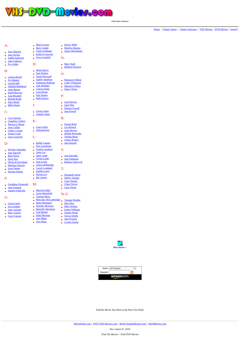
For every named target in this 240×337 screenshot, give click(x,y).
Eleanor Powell (71, 108)
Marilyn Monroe (72, 48)
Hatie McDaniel (44, 203)
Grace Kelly (42, 127)
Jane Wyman (70, 219)
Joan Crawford (15, 137)
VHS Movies (206, 29)
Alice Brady (14, 102)
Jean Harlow (42, 73)
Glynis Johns (42, 111)
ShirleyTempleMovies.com (132, 323)
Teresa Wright (71, 216)
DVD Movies (221, 29)
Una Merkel (42, 212)
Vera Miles (41, 221)
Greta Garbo (14, 203)
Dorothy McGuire (45, 206)
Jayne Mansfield (44, 193)
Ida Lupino (41, 177)
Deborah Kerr (43, 130)
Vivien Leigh (42, 158)
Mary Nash (69, 64)
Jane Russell (70, 143)
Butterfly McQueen (45, 209)
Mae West (69, 203)
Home (157, 29)
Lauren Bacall (15, 77)
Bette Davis (13, 156)
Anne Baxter (14, 89)
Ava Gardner (14, 206)
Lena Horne (42, 92)
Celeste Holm (43, 89)
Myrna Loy (41, 174)
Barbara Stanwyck (73, 162)
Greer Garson (14, 216)
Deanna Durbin (15, 171)
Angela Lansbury (44, 149)
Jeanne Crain (14, 133)
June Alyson (14, 55)
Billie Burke (14, 105)
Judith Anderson (16, 58)
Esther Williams (72, 209)
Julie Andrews (15, 61)
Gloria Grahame (44, 51)
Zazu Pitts (69, 105)
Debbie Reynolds (72, 133)
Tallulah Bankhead (17, 86)
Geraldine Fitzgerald (18, 184)
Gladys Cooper (15, 130)
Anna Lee (41, 152)
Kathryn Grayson (44, 54)
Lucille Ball (14, 83)
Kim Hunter (42, 95)
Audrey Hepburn (44, 79)
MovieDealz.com (82, 323)
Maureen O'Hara (72, 86)
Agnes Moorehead (73, 51)
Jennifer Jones (43, 114)
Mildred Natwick (72, 67)
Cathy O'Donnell (72, 83)
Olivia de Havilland (17, 162)
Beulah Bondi (14, 99)
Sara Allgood (14, 51)
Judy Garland (14, 209)
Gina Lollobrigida (45, 165)
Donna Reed (70, 124)
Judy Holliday (43, 85)
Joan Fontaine (15, 187)
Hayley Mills (70, 44)
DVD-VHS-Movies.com (105, 323)
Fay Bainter (13, 80)
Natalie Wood (71, 212)
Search (233, 29)
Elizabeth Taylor (72, 175)
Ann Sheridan (71, 155)
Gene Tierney (71, 181)
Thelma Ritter (71, 136)
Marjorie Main (43, 190)
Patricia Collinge (16, 124)
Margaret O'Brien (72, 80)
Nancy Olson (70, 89)
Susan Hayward (44, 76)
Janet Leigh (41, 155)
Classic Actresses (188, 29)
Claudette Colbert (16, 121)
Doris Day (13, 159)
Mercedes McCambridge (48, 199)
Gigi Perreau (70, 102)
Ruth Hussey (42, 98)
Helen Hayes (42, 70)
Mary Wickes (70, 206)
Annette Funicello (16, 190)
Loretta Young (71, 222)
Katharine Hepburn (45, 82)
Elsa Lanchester (44, 146)
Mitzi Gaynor (42, 44)
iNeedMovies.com (157, 323)
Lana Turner (70, 187)
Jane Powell (70, 111)
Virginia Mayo (43, 196)
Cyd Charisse (14, 118)
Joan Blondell (14, 96)
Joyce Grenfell (43, 57)
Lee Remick (70, 127)
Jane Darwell (14, 153)
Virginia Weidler (72, 200)
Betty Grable (42, 48)
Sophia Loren (42, 171)
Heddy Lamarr (43, 143)
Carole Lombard (44, 168)
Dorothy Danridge (17, 149)
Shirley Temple (71, 178)
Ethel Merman (43, 215)
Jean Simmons (71, 159)
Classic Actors (170, 29)
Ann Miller (41, 218)
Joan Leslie (41, 162)
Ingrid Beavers (15, 92)
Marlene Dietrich (16, 165)
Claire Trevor (70, 184)
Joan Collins (14, 127)
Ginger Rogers (71, 140)
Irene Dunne (14, 168)
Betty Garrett (14, 213)
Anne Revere (70, 130)
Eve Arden (13, 64)
